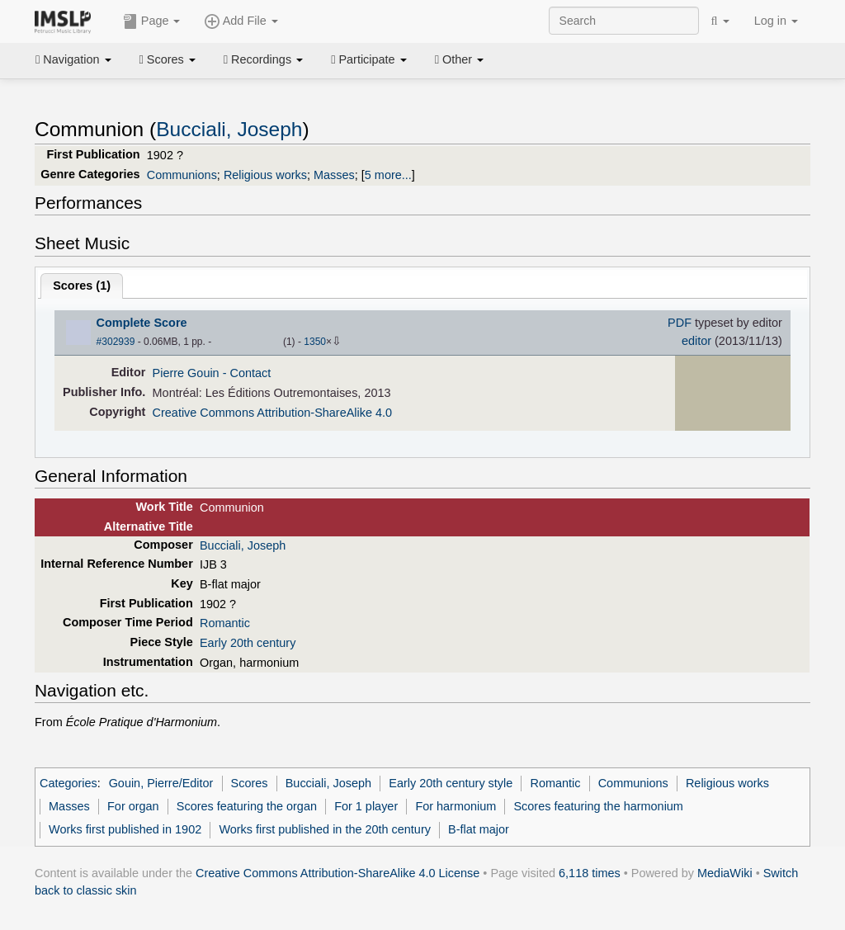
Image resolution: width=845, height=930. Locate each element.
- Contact (247, 373)
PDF (680, 322)
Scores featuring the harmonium (597, 806)
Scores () (82, 285)
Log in (776, 20)
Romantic (225, 623)
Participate (369, 59)
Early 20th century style (450, 783)
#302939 (116, 341)
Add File (241, 21)
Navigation (73, 59)
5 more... (388, 175)
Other (459, 59)
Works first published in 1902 (125, 829)
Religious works (265, 175)
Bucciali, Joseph (229, 129)
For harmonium (455, 806)
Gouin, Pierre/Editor (161, 783)
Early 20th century (247, 642)
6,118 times (590, 873)
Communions (182, 175)
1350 (315, 341)
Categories (68, 783)
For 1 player (366, 806)
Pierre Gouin (186, 373)
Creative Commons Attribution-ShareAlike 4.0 (272, 412)
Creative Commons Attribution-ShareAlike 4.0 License (337, 873)
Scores (167, 59)
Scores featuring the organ (247, 806)
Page (152, 21)
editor (696, 340)
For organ (133, 806)
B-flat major (478, 829)
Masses (334, 175)
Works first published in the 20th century (325, 829)
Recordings (263, 59)
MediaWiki (725, 873)
